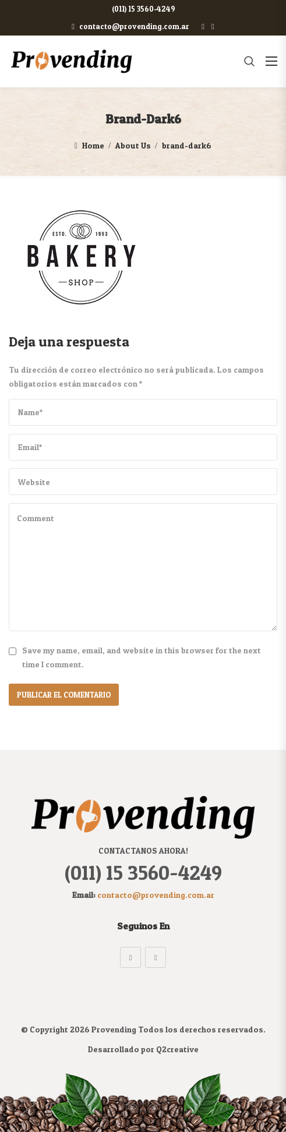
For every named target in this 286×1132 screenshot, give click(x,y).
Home (93, 145)
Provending (113, 1029)
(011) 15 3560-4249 (141, 8)
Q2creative (177, 1049)
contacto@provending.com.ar (130, 26)
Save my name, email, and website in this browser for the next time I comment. (141, 657)
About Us (133, 145)
